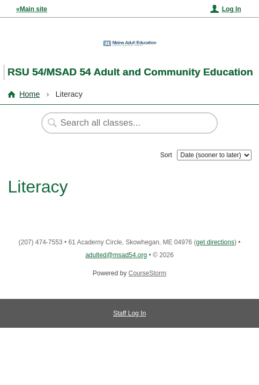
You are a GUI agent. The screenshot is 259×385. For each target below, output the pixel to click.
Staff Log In (129, 313)
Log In (231, 9)
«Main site (31, 9)
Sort (166, 155)
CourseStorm (148, 273)
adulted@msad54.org (116, 255)
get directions (215, 242)
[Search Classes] (123, 123)
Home (29, 94)
